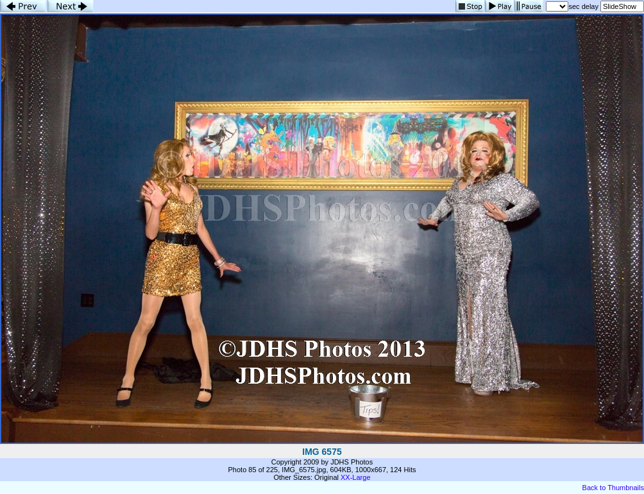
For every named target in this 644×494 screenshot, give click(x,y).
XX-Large (355, 477)
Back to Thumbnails (613, 487)
